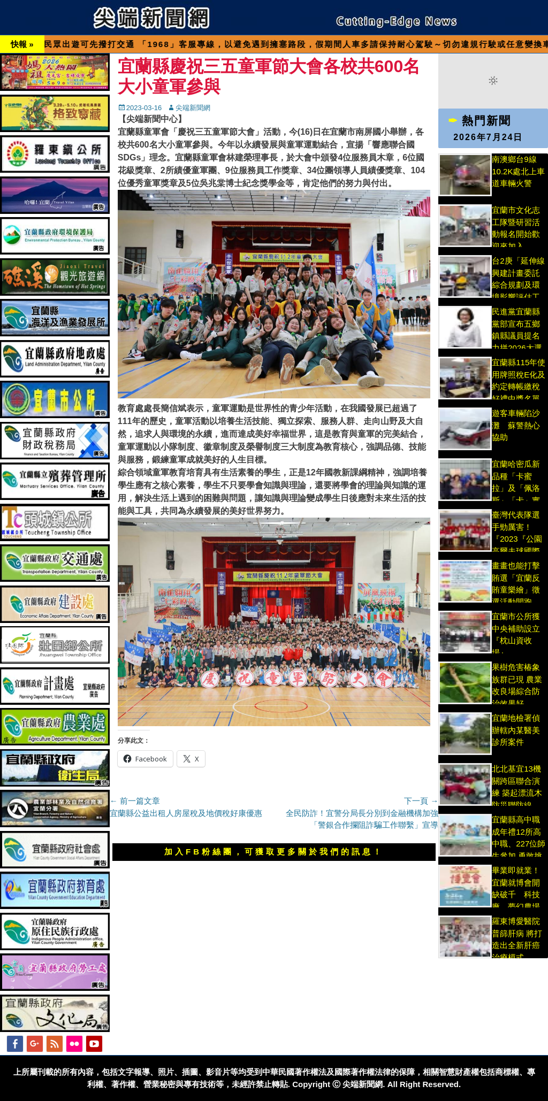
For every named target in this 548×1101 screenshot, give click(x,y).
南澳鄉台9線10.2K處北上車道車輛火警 (518, 171)
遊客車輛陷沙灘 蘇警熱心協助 (516, 425)
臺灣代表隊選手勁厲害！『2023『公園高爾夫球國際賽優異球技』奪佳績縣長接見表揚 (517, 550)
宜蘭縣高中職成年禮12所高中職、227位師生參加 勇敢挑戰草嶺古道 (518, 843)
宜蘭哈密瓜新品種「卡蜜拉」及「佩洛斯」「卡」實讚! (516, 488)
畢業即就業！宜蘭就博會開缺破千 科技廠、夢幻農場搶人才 (516, 894)
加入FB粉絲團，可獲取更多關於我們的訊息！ (274, 851)
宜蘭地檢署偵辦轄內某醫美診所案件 (516, 729)
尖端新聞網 (193, 108)
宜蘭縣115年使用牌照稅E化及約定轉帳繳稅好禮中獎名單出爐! (518, 386)
